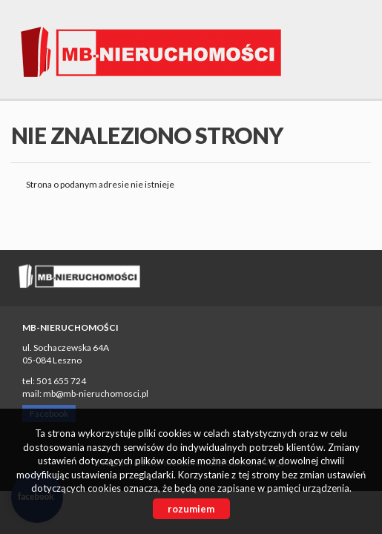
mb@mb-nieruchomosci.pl (95, 393)
